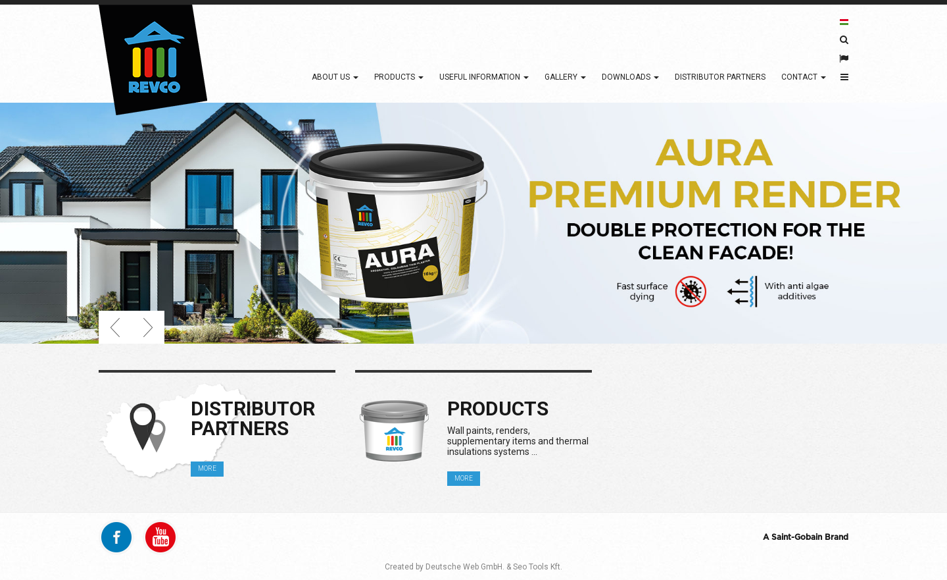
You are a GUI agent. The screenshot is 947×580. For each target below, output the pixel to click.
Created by (404, 566)
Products (497, 408)
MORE (207, 468)
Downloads (630, 77)
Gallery (565, 77)
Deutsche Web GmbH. (464, 566)
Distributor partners (720, 77)
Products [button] (399, 77)
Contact (803, 77)
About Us (335, 77)
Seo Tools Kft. (537, 566)
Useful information (484, 77)
